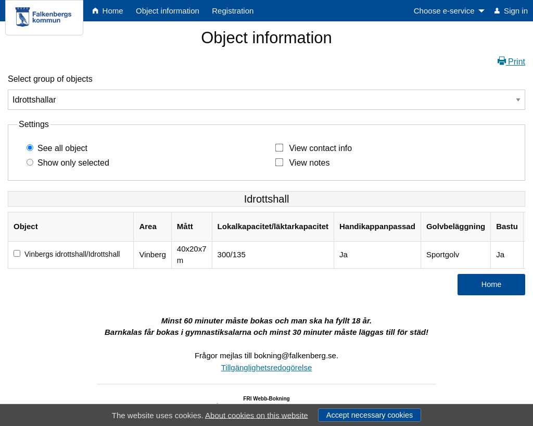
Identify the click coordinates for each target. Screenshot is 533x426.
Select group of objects (50, 78)
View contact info (320, 148)
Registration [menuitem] (232, 10)
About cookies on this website (256, 414)
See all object (62, 148)
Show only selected (73, 162)
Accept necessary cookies (369, 415)
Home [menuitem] (108, 10)
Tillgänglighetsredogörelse (266, 367)
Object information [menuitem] (167, 10)
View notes (309, 162)
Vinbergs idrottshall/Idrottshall (72, 254)
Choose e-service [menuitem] (444, 10)
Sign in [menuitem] (511, 10)
